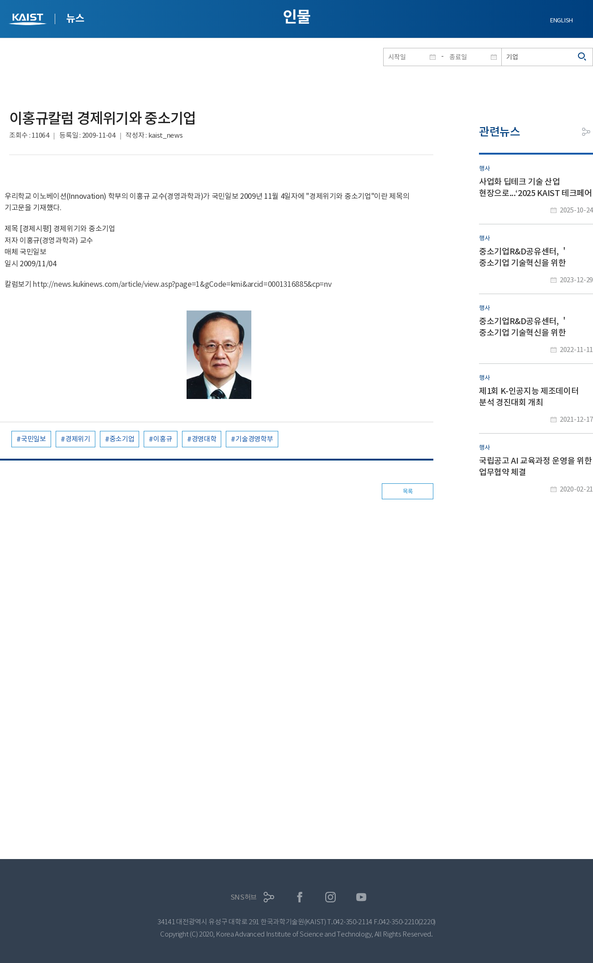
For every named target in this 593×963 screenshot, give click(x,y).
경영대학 (204, 439)
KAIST (28, 20)
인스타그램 (330, 897)
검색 (582, 57)
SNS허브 (243, 897)
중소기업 (122, 439)
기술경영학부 (254, 439)
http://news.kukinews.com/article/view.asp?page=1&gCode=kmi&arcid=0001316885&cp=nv (182, 284)
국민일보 (33, 439)
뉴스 (75, 18)
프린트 (565, 132)
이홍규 (162, 439)
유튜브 (361, 897)
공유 (586, 132)
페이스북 (300, 897)
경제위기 (77, 439)
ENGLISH (561, 20)
